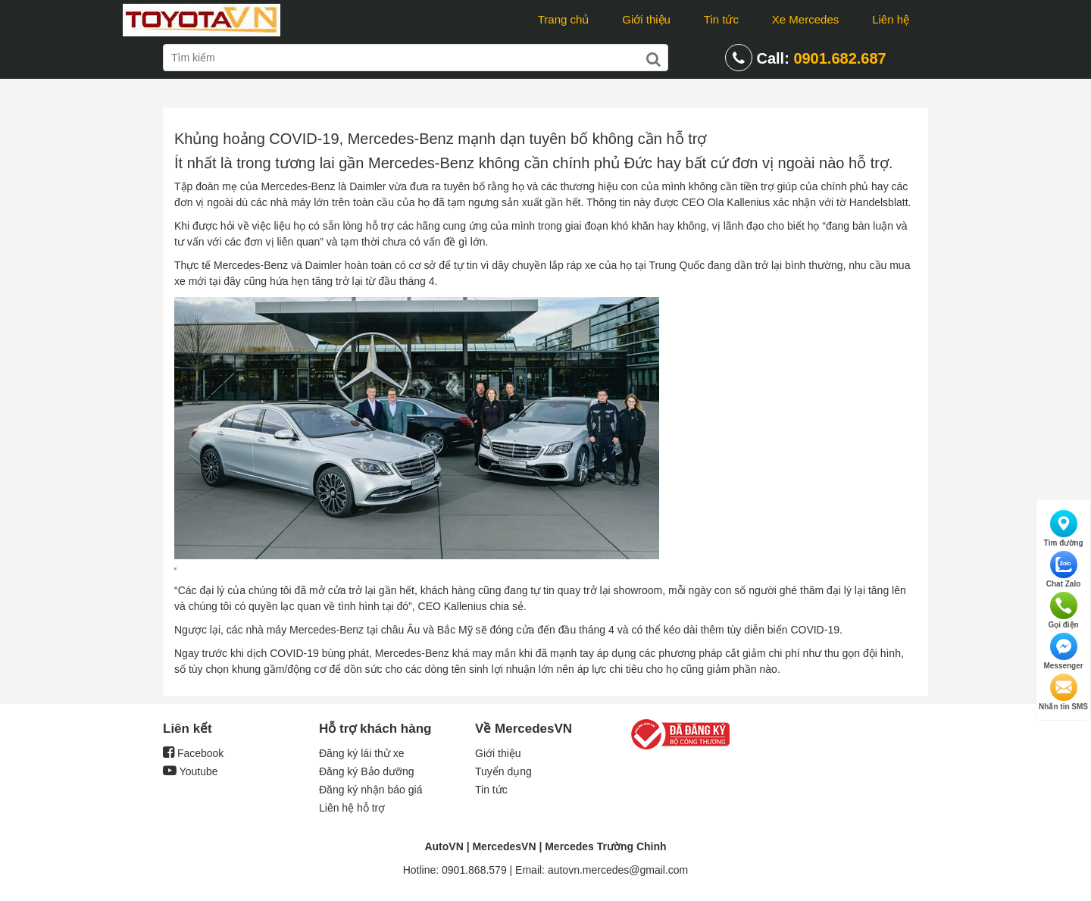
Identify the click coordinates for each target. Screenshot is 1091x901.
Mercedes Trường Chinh (605, 846)
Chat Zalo (1063, 569)
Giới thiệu (646, 19)
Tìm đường (1063, 528)
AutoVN (443, 846)
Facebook (193, 753)
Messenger (1063, 651)
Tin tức (721, 19)
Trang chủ (563, 19)
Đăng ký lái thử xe (362, 753)
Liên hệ (890, 19)
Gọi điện (1063, 610)
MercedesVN (504, 846)
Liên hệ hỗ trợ (352, 808)
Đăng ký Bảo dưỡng (366, 771)
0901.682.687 (839, 58)
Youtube (190, 771)
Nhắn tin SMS (1063, 692)
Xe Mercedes (805, 19)
